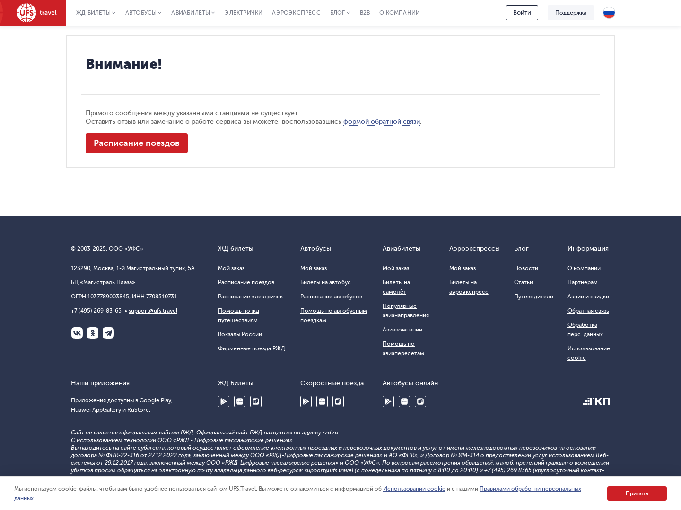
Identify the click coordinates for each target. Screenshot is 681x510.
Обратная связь (588, 310)
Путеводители (533, 296)
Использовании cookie (414, 488)
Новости (526, 268)
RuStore (256, 401)
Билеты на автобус (325, 282)
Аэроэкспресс (296, 12)
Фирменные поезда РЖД (251, 348)
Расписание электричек (250, 296)
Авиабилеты (190, 12)
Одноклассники (93, 333)
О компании (399, 12)
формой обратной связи (381, 121)
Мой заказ (231, 268)
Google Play (223, 401)
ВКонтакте (77, 333)
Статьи (523, 282)
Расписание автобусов (331, 296)
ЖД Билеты (93, 12)
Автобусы (141, 12)
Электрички (243, 12)
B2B (365, 12)
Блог (337, 12)
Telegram (108, 333)
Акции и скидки (588, 296)
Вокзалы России (240, 334)
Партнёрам (583, 282)
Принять (637, 493)
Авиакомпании (402, 329)
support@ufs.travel (153, 310)
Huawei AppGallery (239, 401)
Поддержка (570, 12)
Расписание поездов (137, 143)
